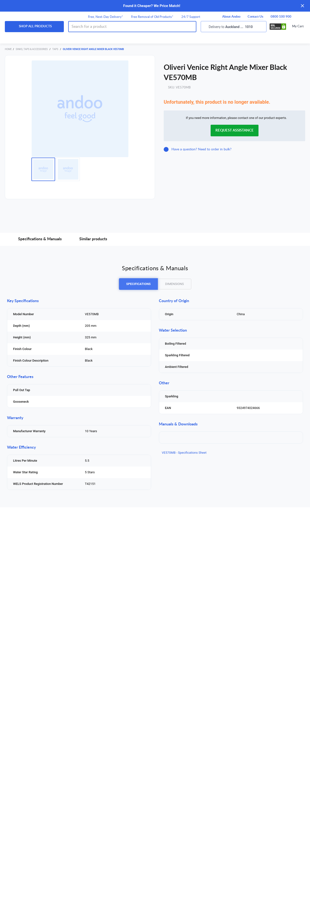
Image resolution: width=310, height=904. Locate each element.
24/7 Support (190, 17)
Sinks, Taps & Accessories (32, 49)
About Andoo (231, 16)
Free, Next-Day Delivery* (105, 17)
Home (8, 49)
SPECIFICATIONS (138, 284)
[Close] (302, 5)
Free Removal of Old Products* (152, 17)
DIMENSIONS (174, 284)
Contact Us (255, 16)
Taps (55, 49)
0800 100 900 (281, 16)
